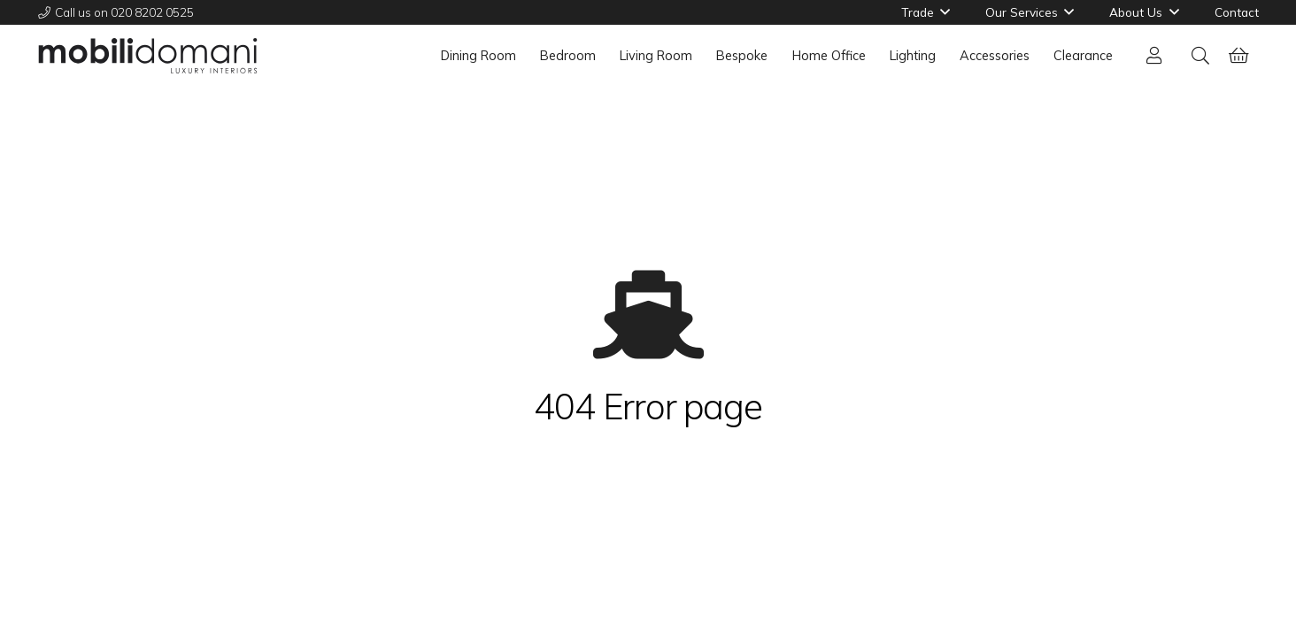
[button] (1200, 56)
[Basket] (1239, 56)
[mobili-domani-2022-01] (148, 55)
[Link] (1157, 55)
